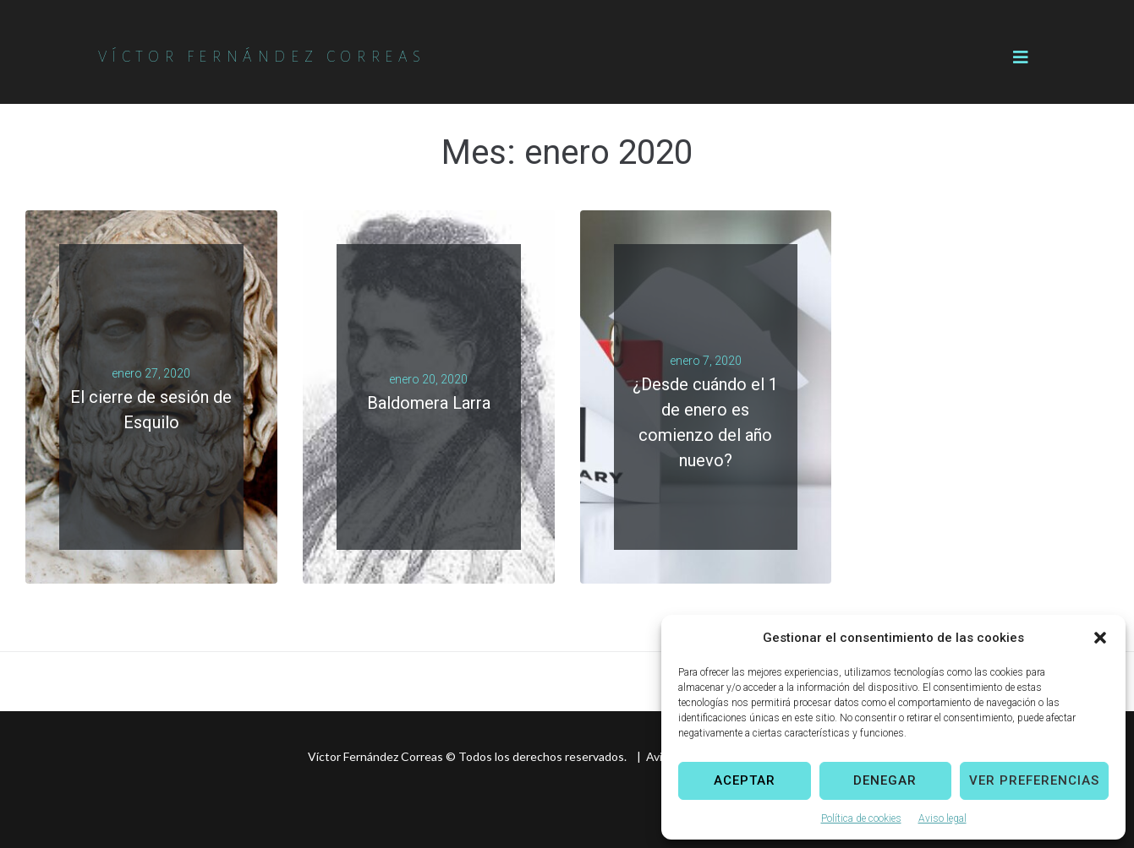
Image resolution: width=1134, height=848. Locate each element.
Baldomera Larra (428, 403)
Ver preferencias (1034, 780)
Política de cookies (861, 818)
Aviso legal (942, 818)
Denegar (885, 780)
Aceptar (744, 780)
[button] (1100, 637)
